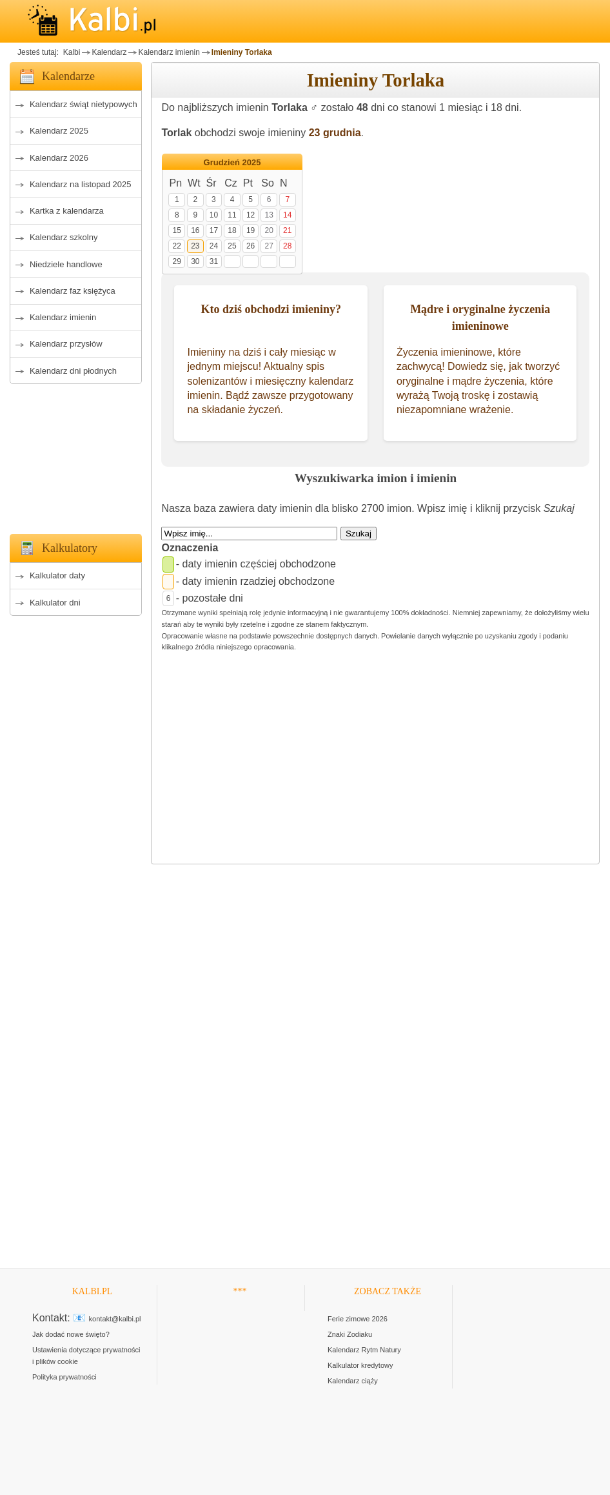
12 (250, 214)
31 (214, 261)
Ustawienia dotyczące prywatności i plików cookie (86, 1355)
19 (250, 230)
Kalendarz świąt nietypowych (83, 104)
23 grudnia (335, 132)
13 (268, 214)
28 (287, 245)
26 (250, 245)
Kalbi (70, 52)
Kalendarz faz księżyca (72, 291)
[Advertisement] (76, 455)
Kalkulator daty (57, 575)
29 (177, 261)
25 (232, 245)
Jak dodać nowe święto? (71, 1334)
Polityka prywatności (64, 1377)
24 (214, 245)
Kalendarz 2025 (59, 131)
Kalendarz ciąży (353, 1381)
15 (177, 230)
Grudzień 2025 (232, 162)
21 (287, 230)
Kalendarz (109, 52)
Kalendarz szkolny (64, 237)
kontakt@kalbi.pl (115, 1319)
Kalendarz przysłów (66, 344)
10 (214, 214)
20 (268, 230)
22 (177, 245)
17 (214, 230)
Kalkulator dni (55, 602)
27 (268, 245)
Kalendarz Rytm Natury (364, 1350)
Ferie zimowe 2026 (358, 1319)
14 (287, 214)
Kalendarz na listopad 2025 (81, 184)
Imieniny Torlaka (242, 52)
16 (195, 230)
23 (195, 245)
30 (195, 261)
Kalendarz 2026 (59, 158)
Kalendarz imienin (168, 52)
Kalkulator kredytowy (360, 1365)
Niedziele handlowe (66, 264)
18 (232, 230)
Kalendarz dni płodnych (73, 371)
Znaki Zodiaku (350, 1334)
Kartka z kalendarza (67, 211)
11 (232, 214)
